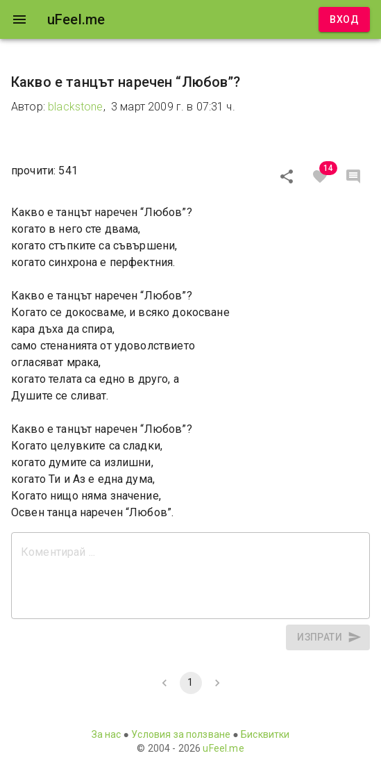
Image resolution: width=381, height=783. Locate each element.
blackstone (75, 106)
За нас (106, 734)
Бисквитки (265, 734)
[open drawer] (19, 19)
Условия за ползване (180, 734)
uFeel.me (223, 748)
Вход (344, 20)
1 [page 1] (191, 683)
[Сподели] (286, 176)
